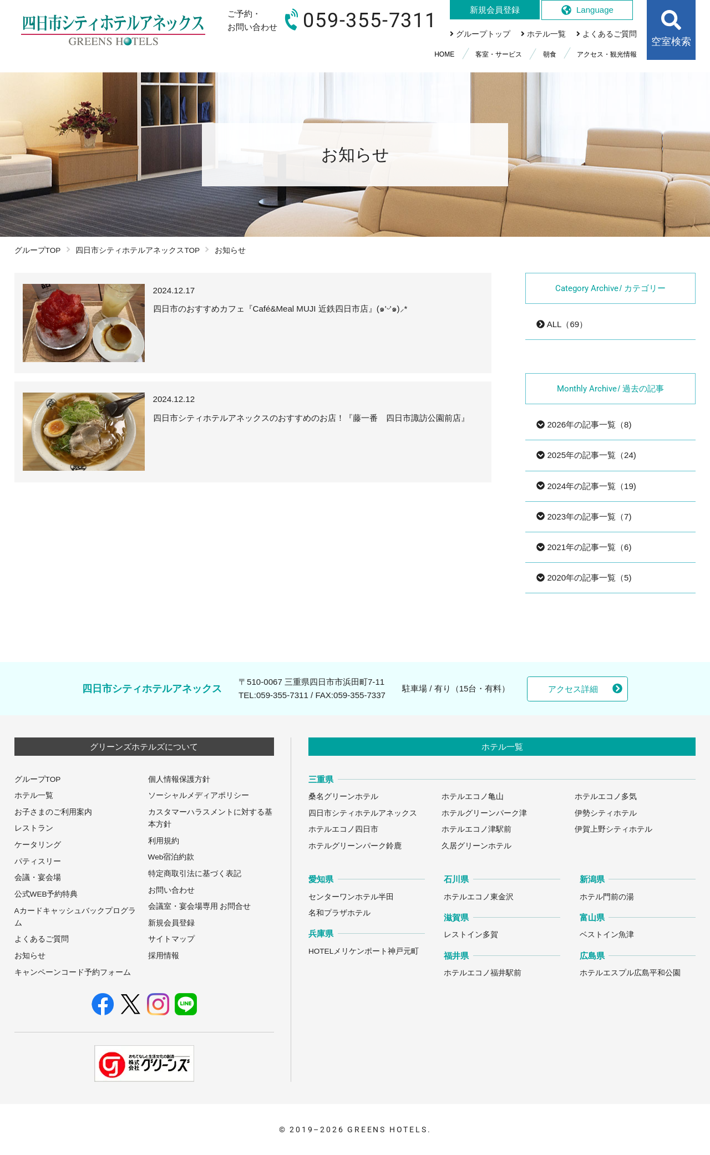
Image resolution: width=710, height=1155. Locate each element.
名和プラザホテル (339, 913)
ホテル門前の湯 (607, 897)
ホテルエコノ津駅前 (476, 829)
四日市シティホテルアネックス (362, 813)
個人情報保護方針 (179, 779)
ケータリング (37, 845)
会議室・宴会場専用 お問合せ (199, 906)
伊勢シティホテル (606, 813)
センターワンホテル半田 (351, 897)
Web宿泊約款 (171, 857)
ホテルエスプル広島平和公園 (630, 973)
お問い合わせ (171, 890)
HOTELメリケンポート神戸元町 (363, 951)
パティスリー (37, 861)
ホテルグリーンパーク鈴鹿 (355, 846)
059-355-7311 (282, 695)
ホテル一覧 (33, 795)
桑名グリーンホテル (343, 796)
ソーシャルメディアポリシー (198, 795)
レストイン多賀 (471, 934)
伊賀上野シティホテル (613, 829)
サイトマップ (171, 939)
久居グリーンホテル (476, 846)
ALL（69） (561, 324)
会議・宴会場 (37, 877)
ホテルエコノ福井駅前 (482, 973)
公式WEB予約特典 (46, 894)
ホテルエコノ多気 (606, 796)
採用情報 (163, 956)
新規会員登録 (171, 923)
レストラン (33, 828)
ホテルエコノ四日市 (343, 829)
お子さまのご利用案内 (53, 812)
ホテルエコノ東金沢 (479, 897)
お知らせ (29, 956)
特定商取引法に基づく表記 (194, 873)
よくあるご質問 (41, 939)
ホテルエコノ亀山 (473, 796)
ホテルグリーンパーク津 (484, 813)
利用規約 (163, 841)
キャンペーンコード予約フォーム (72, 972)
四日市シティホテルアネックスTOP (137, 250)
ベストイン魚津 (607, 934)
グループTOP (37, 250)
